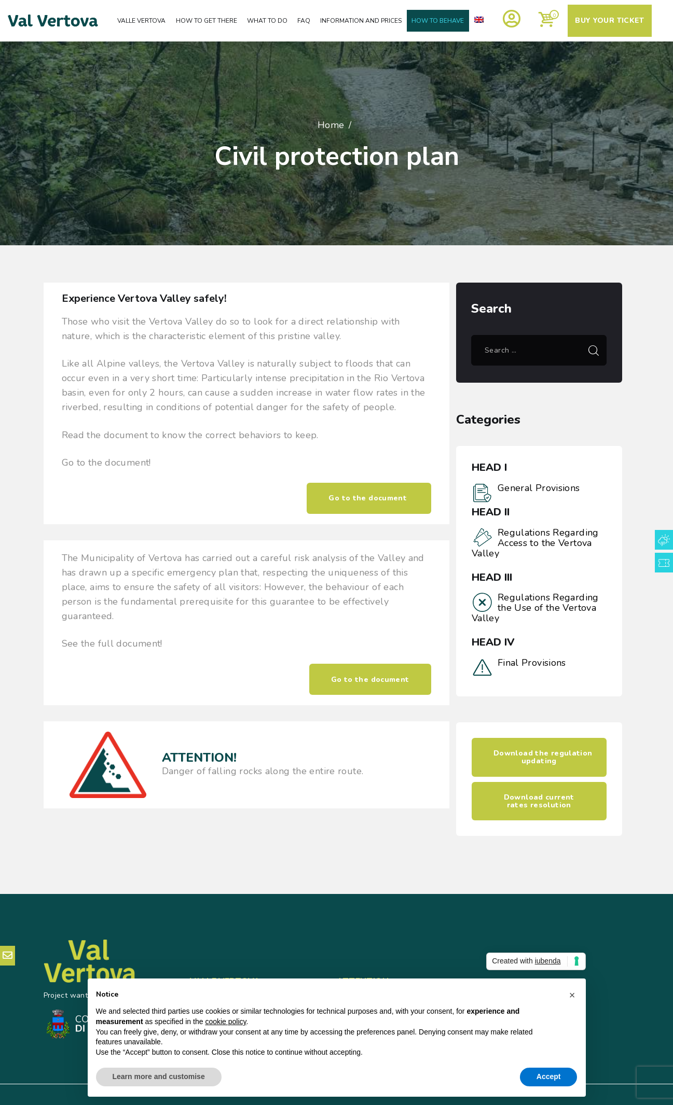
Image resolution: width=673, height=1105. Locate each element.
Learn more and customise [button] (159, 1076)
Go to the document (368, 498)
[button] (572, 995)
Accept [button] (549, 1076)
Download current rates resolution (539, 801)
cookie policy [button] (225, 1021)
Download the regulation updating (543, 757)
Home (331, 125)
